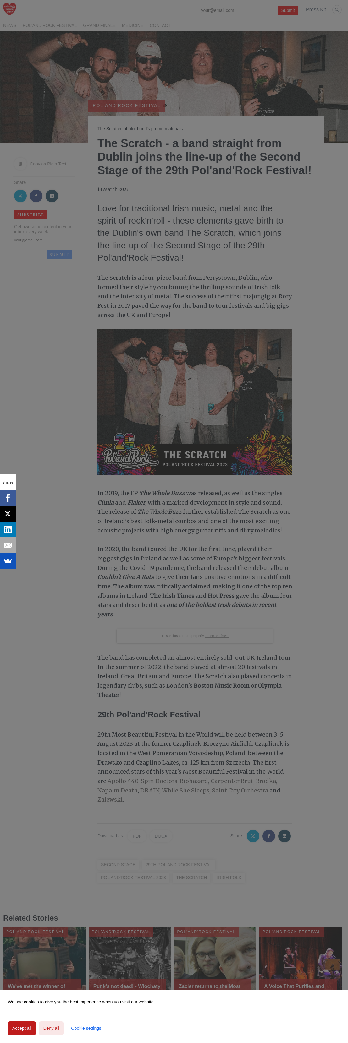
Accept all (21, 1028)
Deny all (51, 1028)
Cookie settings (86, 1028)
